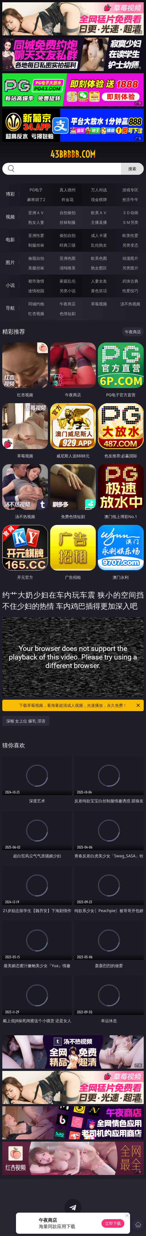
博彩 (10, 194)
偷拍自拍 (68, 235)
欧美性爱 (130, 235)
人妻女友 (99, 281)
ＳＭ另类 (130, 222)
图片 (10, 262)
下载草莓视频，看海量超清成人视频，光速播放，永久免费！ (80, 705)
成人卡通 (99, 235)
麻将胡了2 (36, 199)
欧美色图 (99, 258)
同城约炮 (36, 304)
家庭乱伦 (68, 281)
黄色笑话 (99, 290)
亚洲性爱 (36, 235)
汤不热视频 (130, 304)
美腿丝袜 (36, 268)
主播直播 (99, 222)
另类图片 (130, 268)
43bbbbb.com (73, 154)
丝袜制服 (68, 222)
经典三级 (68, 245)
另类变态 (130, 245)
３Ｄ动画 (130, 212)
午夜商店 (68, 304)
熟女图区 (99, 268)
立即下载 (113, 1223)
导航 (10, 308)
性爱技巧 (130, 290)
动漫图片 (130, 258)
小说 (10, 285)
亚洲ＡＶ (36, 212)
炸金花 (68, 199)
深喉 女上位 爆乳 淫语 (25, 721)
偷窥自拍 (36, 258)
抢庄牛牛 (130, 199)
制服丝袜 (36, 245)
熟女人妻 (36, 222)
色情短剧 (68, 313)
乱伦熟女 (99, 245)
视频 (10, 217)
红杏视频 (36, 313)
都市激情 (36, 281)
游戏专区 (130, 189)
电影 (10, 239)
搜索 (132, 168)
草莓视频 (99, 304)
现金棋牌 (99, 199)
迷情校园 (36, 290)
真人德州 (68, 189)
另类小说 (68, 290)
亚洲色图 (68, 258)
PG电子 (36, 189)
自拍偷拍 (68, 212)
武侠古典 (130, 281)
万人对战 (99, 189)
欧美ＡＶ (99, 212)
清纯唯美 (68, 268)
